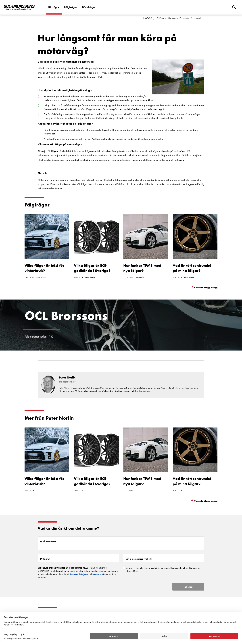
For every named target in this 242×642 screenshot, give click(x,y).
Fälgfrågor (70, 7)
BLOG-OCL (147, 18)
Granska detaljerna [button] (79, 574)
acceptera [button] (98, 574)
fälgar (54, 151)
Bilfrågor (53, 7)
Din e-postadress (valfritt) (138, 558)
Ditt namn (45, 558)
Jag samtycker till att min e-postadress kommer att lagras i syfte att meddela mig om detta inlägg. (164, 569)
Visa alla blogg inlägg (205, 287)
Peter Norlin (41, 277)
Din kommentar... (49, 541)
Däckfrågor (89, 7)
